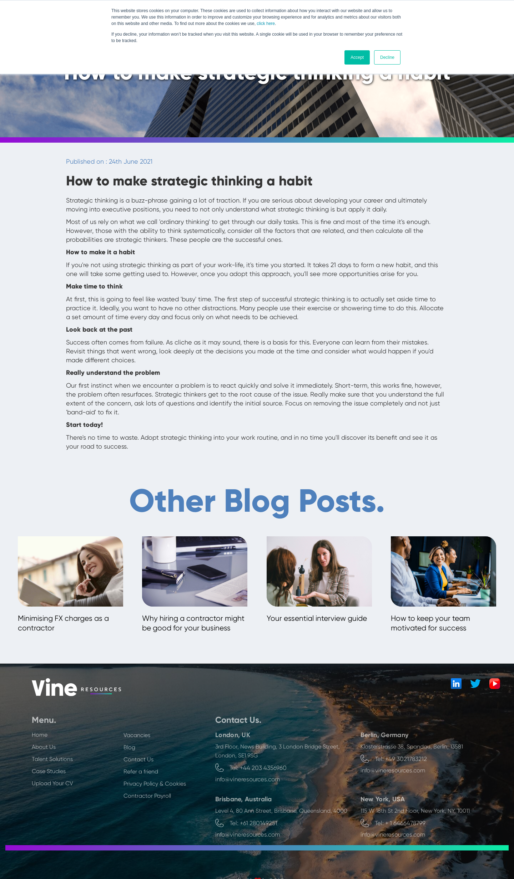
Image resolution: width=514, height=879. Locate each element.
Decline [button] (387, 57)
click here (266, 23)
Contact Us (138, 780)
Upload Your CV (52, 804)
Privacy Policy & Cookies (155, 804)
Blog (129, 768)
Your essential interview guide (317, 618)
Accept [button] (357, 57)
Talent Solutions (52, 779)
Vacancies (137, 755)
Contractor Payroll (147, 816)
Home (39, 755)
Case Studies (49, 791)
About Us (44, 767)
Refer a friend (141, 792)
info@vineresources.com (247, 799)
